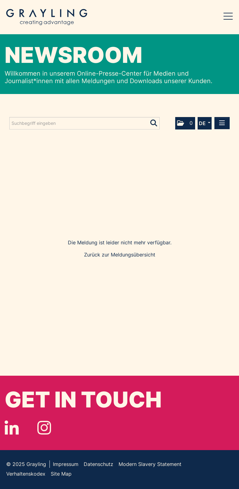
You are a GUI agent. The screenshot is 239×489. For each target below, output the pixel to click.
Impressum (65, 464)
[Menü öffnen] (222, 123)
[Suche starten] (154, 121)
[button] (185, 123)
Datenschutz (98, 464)
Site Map (61, 474)
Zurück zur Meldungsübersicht (119, 255)
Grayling (46, 17)
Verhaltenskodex (25, 474)
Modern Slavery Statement (150, 464)
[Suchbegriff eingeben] (84, 123)
